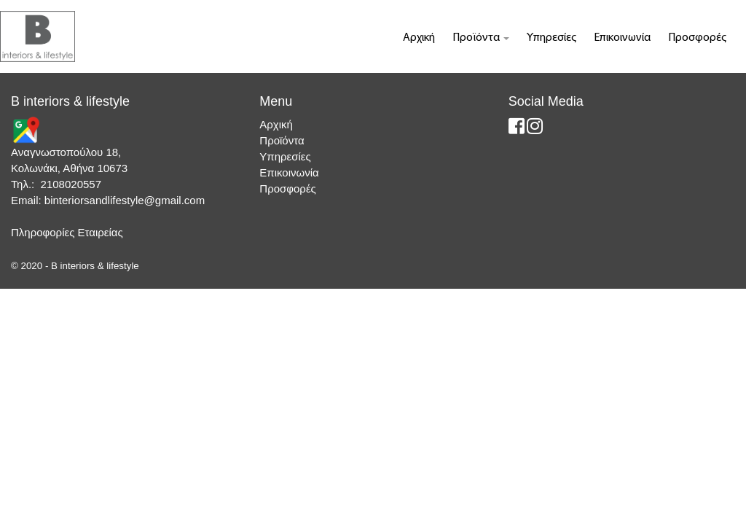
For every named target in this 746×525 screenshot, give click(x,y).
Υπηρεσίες (551, 38)
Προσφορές (697, 38)
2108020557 (71, 184)
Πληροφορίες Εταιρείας (67, 232)
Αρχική (419, 38)
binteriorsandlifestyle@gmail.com (124, 200)
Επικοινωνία (622, 38)
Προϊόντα (480, 38)
